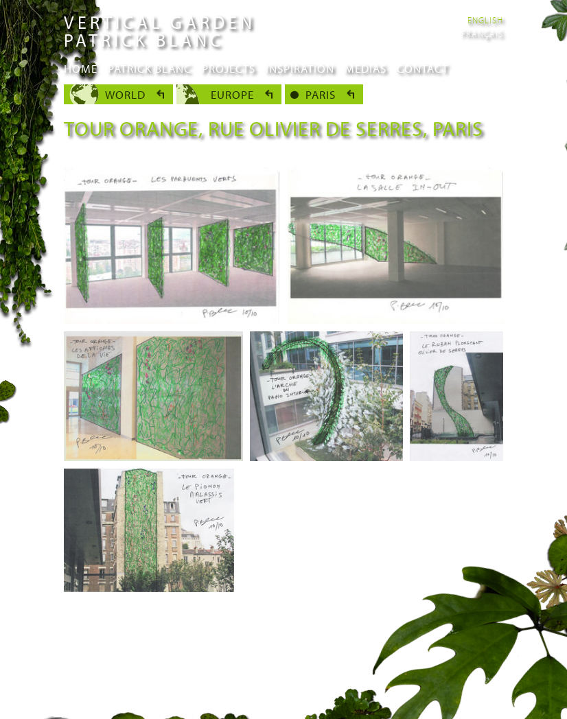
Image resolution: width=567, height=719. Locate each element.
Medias (365, 68)
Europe (232, 94)
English (485, 19)
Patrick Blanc (150, 68)
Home (80, 68)
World (125, 94)
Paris (320, 94)
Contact (422, 68)
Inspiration (300, 68)
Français (482, 33)
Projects (228, 68)
